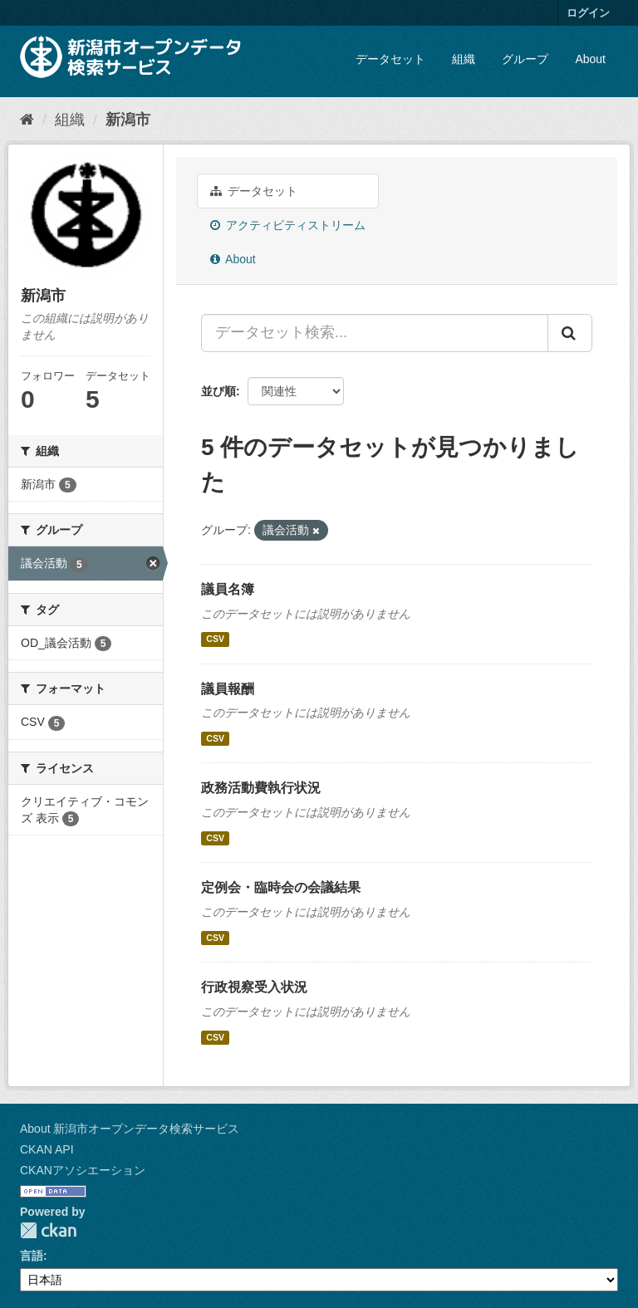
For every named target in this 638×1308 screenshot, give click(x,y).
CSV (215, 639)
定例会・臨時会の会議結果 (281, 887)
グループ (525, 59)
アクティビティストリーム (288, 225)
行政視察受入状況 (254, 987)
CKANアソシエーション (82, 1170)
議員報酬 (227, 689)
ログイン (588, 13)
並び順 (218, 391)
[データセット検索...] (374, 333)
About (590, 59)
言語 (31, 1255)
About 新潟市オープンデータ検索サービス (129, 1128)
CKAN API (47, 1149)
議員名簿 (227, 589)
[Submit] (569, 333)
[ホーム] (27, 119)
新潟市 (128, 119)
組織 (463, 59)
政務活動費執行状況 (261, 788)
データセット (390, 59)
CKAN (48, 1230)
